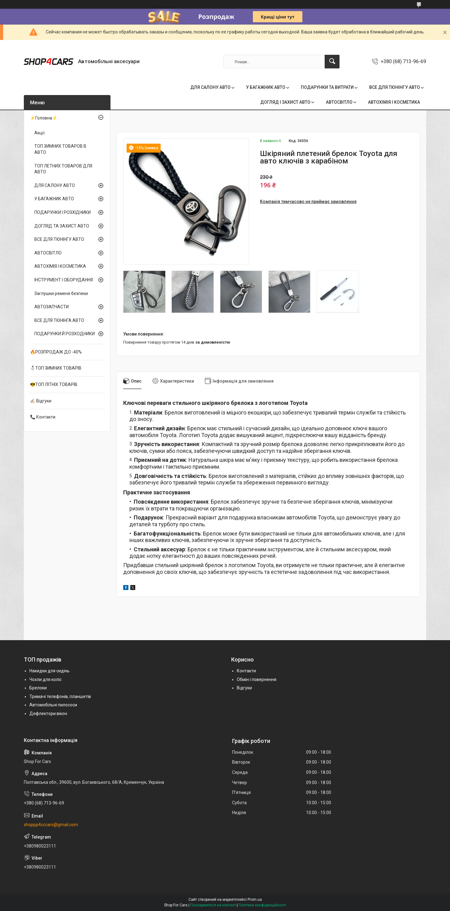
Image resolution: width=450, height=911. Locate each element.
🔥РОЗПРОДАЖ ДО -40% (56, 351)
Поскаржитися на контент (213, 905)
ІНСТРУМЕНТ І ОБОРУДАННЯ (63, 279)
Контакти (246, 670)
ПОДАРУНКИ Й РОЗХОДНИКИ (64, 333)
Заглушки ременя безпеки (61, 293)
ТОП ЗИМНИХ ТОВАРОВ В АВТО (60, 149)
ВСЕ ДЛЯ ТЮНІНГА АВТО (59, 320)
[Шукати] (332, 61)
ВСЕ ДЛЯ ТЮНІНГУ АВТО (394, 87)
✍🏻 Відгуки (40, 400)
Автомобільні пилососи (53, 704)
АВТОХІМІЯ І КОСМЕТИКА (394, 102)
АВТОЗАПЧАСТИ (51, 306)
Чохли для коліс (45, 679)
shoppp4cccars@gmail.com (51, 824)
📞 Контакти (42, 416)
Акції (39, 132)
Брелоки (38, 687)
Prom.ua (255, 899)
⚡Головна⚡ (43, 117)
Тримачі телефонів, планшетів (60, 696)
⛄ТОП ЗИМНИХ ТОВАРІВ (55, 368)
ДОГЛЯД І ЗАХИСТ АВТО (285, 102)
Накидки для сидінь (49, 670)
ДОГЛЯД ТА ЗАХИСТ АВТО (61, 225)
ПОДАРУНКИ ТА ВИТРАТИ (327, 87)
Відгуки (244, 687)
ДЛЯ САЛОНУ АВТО (210, 87)
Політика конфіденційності (262, 905)
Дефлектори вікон (48, 713)
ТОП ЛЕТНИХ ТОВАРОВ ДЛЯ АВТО (63, 169)
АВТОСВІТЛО (339, 102)
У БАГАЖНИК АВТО (265, 87)
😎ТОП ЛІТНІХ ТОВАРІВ (53, 384)
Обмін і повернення (256, 679)
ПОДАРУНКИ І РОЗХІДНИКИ (62, 212)
